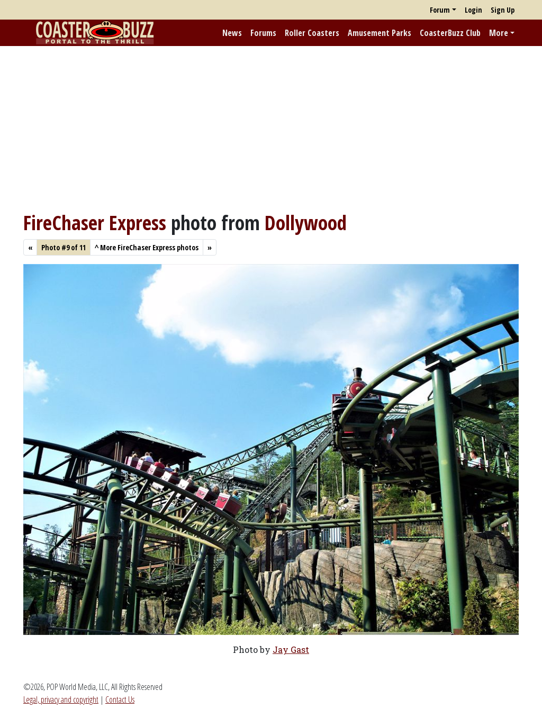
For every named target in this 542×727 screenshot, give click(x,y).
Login (473, 10)
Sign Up (502, 10)
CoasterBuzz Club (450, 33)
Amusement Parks (379, 33)
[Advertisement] (271, 128)
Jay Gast (291, 649)
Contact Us (119, 699)
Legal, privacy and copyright (60, 699)
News (232, 33)
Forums (263, 33)
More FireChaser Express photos (146, 247)
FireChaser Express (94, 222)
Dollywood (306, 222)
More (498, 33)
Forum (440, 10)
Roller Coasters (312, 33)
